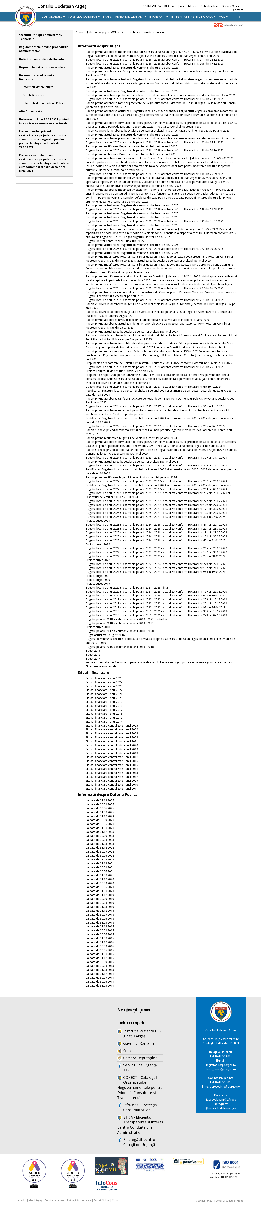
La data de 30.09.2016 (100, 946)
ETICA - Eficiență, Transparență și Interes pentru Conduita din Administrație (140, 1125)
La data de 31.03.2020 (100, 891)
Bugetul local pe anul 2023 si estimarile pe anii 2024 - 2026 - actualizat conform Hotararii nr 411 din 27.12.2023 (156, 524)
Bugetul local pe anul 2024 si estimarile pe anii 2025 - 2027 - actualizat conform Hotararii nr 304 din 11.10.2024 (156, 465)
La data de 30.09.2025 (100, 804)
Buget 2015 (93, 654)
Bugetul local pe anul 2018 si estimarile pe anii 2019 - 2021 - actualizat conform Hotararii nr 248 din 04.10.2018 (156, 615)
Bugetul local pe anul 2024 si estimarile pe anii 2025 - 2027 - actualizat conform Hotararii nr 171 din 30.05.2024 (156, 509)
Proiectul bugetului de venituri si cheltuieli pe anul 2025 (120, 371)
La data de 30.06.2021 (100, 871)
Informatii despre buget (38, 87)
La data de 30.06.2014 (100, 981)
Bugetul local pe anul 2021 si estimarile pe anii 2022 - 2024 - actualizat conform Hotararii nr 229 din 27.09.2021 (156, 564)
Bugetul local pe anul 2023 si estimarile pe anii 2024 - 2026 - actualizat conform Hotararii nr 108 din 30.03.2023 (156, 536)
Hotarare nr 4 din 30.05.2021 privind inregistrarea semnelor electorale (44, 121)
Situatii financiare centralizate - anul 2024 (112, 729)
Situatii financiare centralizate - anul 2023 (112, 733)
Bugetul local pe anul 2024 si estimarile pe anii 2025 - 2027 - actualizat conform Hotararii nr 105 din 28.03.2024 (156, 513)
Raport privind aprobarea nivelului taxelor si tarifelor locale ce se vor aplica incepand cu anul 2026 (148, 319)
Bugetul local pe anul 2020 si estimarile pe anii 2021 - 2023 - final (127, 587)
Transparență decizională (124, 16)
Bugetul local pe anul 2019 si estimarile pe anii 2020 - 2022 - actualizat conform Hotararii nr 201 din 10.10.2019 (156, 603)
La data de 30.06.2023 (100, 840)
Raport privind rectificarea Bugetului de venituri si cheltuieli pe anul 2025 (131, 146)
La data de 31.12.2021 (100, 863)
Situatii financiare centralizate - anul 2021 (112, 741)
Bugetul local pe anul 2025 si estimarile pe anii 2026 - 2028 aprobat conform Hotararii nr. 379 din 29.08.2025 (155, 209)
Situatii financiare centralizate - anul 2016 (112, 761)
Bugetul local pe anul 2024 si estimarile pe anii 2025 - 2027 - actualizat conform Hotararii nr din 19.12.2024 (154, 386)
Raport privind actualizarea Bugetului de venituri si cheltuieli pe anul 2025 (132, 67)
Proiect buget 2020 (98, 580)
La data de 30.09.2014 (100, 977)
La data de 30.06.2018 (100, 918)
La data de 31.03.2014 (100, 985)
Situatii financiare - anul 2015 (104, 717)
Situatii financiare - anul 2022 (104, 690)
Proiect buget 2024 (98, 520)
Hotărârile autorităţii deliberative (42, 59)
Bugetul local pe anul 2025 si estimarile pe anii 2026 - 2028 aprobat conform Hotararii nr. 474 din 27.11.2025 (155, 99)
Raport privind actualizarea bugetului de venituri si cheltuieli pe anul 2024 (132, 461)
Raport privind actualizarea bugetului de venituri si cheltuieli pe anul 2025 (132, 331)
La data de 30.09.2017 (100, 930)
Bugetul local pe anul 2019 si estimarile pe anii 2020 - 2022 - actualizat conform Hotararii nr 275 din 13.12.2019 (156, 599)
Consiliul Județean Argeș (91, 32)
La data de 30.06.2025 (100, 808)
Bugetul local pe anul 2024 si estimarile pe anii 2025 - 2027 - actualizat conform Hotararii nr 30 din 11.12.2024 (155, 406)
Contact (238, 10)
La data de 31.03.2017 (100, 938)
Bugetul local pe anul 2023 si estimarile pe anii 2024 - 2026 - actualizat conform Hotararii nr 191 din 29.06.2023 (156, 532)
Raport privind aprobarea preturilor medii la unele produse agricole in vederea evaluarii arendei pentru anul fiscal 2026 (161, 95)
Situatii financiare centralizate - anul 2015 (112, 765)
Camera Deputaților (140, 1057)
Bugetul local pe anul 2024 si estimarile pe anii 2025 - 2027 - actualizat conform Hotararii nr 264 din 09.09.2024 (156, 489)
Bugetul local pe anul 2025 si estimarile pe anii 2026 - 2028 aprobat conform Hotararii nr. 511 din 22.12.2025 (155, 59)
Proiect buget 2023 (98, 544)
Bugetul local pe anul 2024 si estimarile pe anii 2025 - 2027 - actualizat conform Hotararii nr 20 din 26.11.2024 (155, 426)
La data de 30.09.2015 (100, 962)
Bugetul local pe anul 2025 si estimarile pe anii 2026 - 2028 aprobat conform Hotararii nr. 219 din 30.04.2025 (155, 300)
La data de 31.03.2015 (100, 970)
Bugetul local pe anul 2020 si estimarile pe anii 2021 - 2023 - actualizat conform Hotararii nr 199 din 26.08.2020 (156, 591)
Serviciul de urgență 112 (140, 1067)
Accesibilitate (188, 6)
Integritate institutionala (193, 16)
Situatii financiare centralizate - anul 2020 (112, 745)
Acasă (21, 1200)
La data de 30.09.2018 (100, 914)
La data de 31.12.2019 (100, 895)
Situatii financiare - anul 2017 (104, 710)
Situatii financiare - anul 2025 (104, 678)
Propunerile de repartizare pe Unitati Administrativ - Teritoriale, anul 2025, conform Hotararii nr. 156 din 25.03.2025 (159, 363)
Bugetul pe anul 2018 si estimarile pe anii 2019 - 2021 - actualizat (127, 619)
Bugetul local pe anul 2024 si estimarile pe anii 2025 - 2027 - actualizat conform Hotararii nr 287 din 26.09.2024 (156, 481)
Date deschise (209, 6)
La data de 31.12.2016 (100, 942)
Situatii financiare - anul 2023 (104, 686)
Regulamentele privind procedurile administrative (43, 49)
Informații (158, 16)
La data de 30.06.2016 (100, 950)
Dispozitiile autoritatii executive (42, 67)
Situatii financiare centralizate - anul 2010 (112, 784)
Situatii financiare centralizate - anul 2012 (112, 777)
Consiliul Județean (84, 16)
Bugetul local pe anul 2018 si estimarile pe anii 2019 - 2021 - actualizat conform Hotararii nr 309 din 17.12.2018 (156, 611)
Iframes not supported (53, 1062)
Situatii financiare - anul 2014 (104, 721)
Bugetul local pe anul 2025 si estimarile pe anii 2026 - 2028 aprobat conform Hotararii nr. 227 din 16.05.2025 (155, 288)
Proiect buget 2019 (98, 583)
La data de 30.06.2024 (100, 824)
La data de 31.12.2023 (100, 832)
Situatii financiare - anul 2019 (104, 702)
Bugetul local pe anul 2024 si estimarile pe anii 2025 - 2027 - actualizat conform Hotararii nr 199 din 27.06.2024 (156, 505)
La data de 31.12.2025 (100, 800)
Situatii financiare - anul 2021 (104, 694)
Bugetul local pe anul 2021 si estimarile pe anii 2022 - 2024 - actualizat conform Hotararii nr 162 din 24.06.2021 (156, 568)
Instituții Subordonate (79, 1200)
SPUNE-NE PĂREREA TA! (158, 6)
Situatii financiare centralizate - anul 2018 (112, 753)
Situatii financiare (34, 95)
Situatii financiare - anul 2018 (104, 706)
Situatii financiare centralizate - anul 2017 (112, 757)
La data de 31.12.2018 (100, 910)
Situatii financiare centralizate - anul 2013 (112, 773)
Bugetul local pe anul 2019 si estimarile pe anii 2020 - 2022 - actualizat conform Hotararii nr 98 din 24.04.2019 (155, 607)
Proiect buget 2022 (98, 560)
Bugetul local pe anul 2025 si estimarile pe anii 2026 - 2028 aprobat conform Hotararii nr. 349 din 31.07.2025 (155, 221)
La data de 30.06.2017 (100, 934)
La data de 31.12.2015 (100, 958)
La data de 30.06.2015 (100, 966)
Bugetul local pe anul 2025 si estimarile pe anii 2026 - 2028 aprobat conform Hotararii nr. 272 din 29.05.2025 (155, 249)
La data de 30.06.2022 (100, 855)
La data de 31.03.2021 (100, 875)
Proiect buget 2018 (98, 627)
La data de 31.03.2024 (100, 828)
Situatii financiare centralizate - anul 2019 (112, 749)
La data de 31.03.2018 (100, 922)
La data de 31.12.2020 (100, 879)
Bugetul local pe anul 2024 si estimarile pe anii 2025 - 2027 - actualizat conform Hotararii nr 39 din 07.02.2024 (155, 516)
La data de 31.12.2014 (100, 974)
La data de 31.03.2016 (100, 954)
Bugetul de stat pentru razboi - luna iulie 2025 (115, 241)
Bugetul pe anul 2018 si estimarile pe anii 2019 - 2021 (120, 623)
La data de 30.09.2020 (100, 883)
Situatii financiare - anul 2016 (104, 713)
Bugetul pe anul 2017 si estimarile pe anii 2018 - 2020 (120, 631)
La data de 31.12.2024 (100, 816)
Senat (128, 1050)
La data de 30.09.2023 (100, 836)
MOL (223, 16)
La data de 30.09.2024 (100, 820)
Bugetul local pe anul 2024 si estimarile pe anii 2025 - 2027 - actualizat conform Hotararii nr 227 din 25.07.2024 (156, 501)
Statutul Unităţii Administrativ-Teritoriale (41, 37)
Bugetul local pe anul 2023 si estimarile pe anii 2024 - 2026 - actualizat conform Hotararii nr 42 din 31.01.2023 (155, 540)
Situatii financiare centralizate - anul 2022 (112, 737)
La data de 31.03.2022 (100, 859)
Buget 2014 (93, 658)
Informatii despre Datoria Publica (44, 103)
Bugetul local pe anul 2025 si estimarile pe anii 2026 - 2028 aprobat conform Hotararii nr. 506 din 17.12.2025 (155, 63)
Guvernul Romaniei (139, 1043)
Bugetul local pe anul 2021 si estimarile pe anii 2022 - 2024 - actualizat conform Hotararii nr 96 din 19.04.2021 (155, 572)
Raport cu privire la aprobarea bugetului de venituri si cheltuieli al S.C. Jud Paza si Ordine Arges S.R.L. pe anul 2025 (158, 130)
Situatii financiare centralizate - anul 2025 (112, 725)
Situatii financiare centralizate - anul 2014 (112, 769)
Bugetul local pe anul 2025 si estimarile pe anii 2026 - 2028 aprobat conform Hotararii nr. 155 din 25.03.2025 (155, 367)
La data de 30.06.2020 (100, 887)
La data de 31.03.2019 (100, 907)
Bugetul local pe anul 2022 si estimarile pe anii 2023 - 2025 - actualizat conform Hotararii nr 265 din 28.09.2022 (156, 548)
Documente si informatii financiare (36, 77)
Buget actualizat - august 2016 (105, 635)
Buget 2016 (93, 650)
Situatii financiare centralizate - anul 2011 (112, 788)
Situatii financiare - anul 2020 (104, 698)
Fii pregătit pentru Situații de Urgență (139, 1142)
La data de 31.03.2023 (100, 844)
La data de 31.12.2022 (100, 847)
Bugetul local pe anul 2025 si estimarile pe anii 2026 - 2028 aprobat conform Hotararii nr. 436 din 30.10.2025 (155, 150)
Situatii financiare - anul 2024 (104, 682)
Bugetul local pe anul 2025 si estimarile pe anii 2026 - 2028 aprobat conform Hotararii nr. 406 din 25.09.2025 (155, 174)
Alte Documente (30, 111)
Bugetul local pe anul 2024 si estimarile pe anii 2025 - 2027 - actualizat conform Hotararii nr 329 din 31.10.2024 (156, 457)
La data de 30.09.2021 (100, 867)
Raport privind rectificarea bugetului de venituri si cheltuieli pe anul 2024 (131, 438)
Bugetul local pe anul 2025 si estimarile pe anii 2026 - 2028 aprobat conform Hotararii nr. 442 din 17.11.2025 (155, 142)
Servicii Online (231, 6)
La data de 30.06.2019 (100, 903)
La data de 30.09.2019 (100, 899)
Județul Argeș (53, 16)
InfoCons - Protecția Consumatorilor (140, 1107)
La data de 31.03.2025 (100, 812)
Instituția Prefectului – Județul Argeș (142, 1034)
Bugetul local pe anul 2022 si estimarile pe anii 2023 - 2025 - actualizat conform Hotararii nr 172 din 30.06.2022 (156, 552)
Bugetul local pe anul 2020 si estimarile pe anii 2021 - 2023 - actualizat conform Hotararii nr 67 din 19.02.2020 (155, 595)
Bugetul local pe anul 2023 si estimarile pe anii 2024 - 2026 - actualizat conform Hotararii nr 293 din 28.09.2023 (156, 528)
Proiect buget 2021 (98, 576)
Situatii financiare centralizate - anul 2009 (112, 780)
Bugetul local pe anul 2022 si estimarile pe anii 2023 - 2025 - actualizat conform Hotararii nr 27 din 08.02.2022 (155, 556)
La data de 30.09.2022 (100, 851)
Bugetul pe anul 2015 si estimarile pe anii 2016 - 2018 (120, 647)
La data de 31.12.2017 (100, 926)
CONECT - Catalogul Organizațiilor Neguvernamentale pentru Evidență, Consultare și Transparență (140, 1087)
